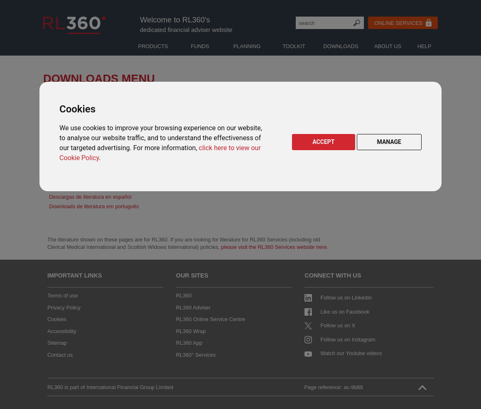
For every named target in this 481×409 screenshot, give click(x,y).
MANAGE (389, 142)
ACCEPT (323, 142)
